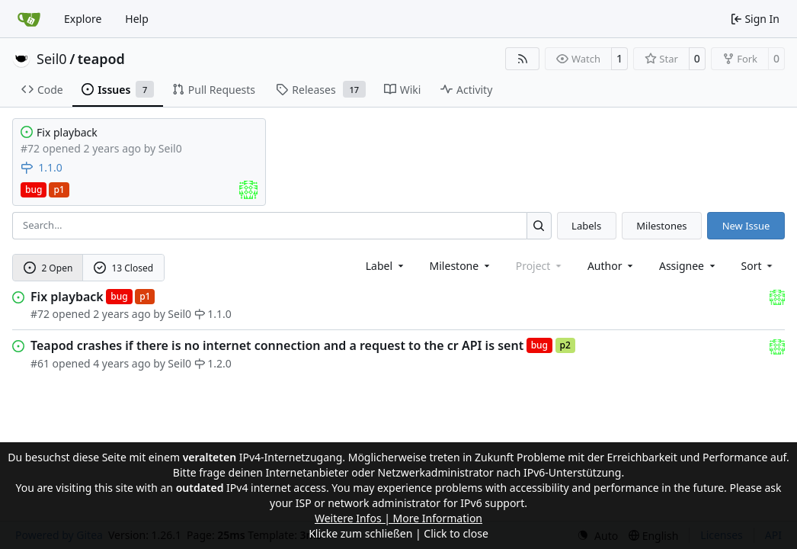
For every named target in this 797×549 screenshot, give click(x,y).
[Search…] (539, 225)
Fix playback (67, 132)
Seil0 (52, 58)
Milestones (661, 226)
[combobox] (386, 265)
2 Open (48, 268)
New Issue (746, 226)
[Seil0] (777, 296)
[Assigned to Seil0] (248, 190)
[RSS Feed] (522, 58)
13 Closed (123, 268)
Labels (586, 226)
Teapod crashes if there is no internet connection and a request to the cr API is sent (276, 345)
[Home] (29, 19)
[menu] (758, 265)
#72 (40, 314)
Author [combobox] (611, 265)
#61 (40, 363)
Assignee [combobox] (688, 265)
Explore (82, 18)
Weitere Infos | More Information (398, 518)
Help (137, 18)
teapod (101, 58)
